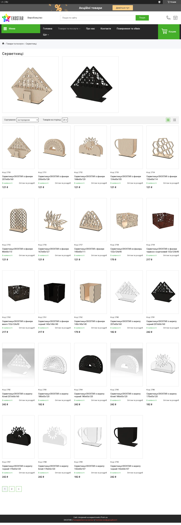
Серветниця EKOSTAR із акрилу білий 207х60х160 (17, 395)
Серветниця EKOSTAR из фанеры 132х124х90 (126, 250)
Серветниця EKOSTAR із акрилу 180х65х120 (53, 395)
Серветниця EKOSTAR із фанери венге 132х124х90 (17, 322)
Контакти (106, 28)
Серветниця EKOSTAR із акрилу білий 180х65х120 (125, 395)
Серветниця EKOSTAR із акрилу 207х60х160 (125, 322)
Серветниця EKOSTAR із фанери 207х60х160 (17, 177)
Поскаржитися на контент (83, 520)
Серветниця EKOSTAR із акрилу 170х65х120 (161, 395)
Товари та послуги (68, 28)
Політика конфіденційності (106, 520)
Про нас (90, 28)
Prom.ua (104, 517)
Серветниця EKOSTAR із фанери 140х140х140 (89, 322)
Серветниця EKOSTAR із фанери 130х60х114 (161, 177)
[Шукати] (142, 18)
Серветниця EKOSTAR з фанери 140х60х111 (89, 250)
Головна (47, 28)
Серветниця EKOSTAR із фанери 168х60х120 (89, 177)
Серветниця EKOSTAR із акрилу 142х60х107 (89, 467)
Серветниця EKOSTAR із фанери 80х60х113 (17, 250)
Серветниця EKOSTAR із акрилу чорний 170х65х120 (17, 467)
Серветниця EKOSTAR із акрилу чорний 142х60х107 (125, 467)
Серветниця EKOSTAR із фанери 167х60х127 (53, 250)
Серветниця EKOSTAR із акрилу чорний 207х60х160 (161, 322)
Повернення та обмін (128, 28)
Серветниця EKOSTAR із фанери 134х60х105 (125, 177)
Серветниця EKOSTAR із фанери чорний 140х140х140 (53, 322)
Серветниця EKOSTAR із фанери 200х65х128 (53, 177)
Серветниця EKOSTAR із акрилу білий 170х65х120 (53, 467)
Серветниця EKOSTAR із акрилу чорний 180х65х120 (89, 395)
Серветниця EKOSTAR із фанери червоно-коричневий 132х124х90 (162, 250)
